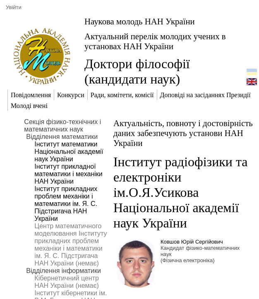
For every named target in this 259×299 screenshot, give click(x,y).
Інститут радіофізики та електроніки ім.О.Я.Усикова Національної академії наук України (180, 192)
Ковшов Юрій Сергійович (192, 242)
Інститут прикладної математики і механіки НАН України (68, 174)
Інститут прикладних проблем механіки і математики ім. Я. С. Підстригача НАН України (65, 203)
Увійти (14, 7)
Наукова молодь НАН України (139, 21)
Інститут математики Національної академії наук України (68, 152)
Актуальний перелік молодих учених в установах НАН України (155, 41)
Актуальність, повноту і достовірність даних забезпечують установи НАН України (183, 133)
